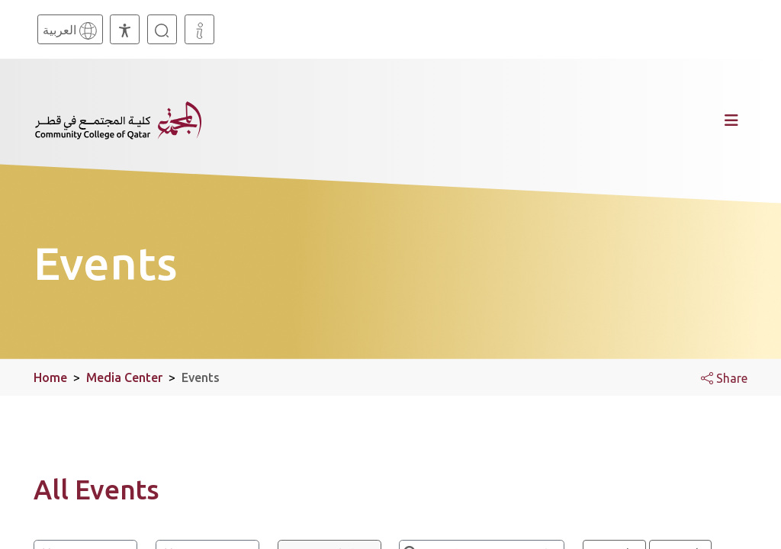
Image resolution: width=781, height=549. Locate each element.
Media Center (124, 377)
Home (50, 377)
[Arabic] (70, 29)
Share (724, 378)
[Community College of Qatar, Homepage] (118, 120)
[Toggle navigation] (481, 120)
